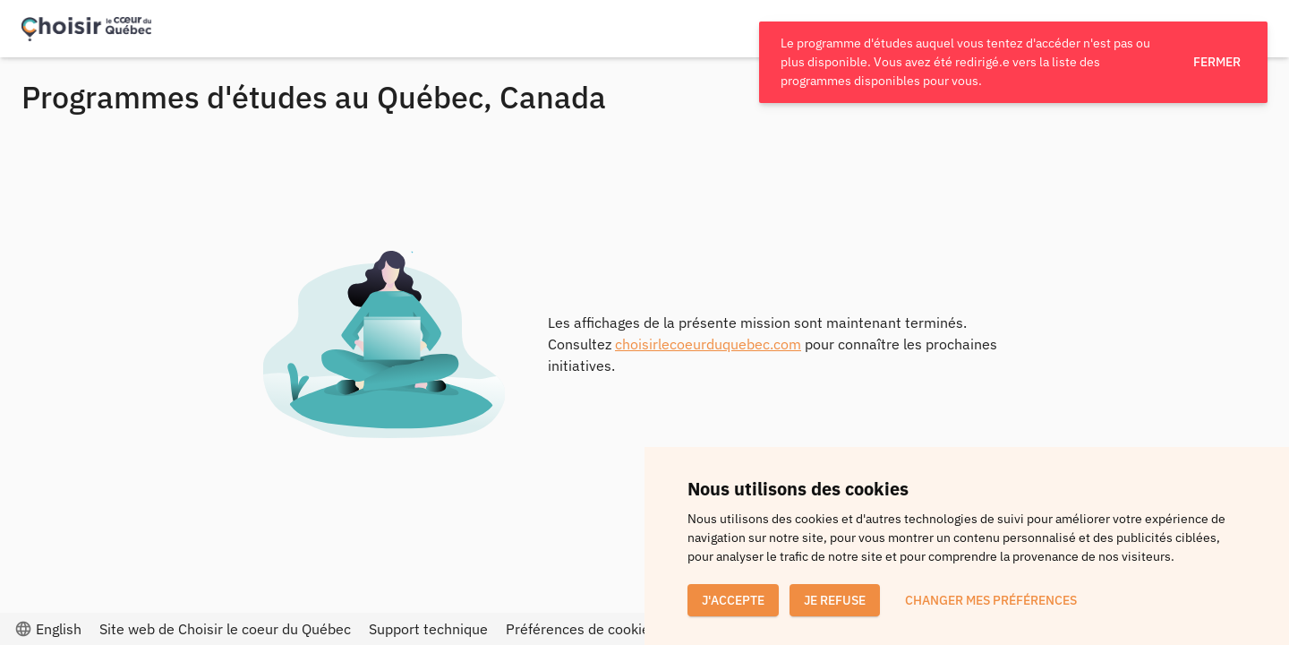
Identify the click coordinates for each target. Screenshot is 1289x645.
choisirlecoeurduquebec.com (708, 344)
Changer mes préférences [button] (991, 600)
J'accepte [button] (733, 600)
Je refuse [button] (835, 600)
